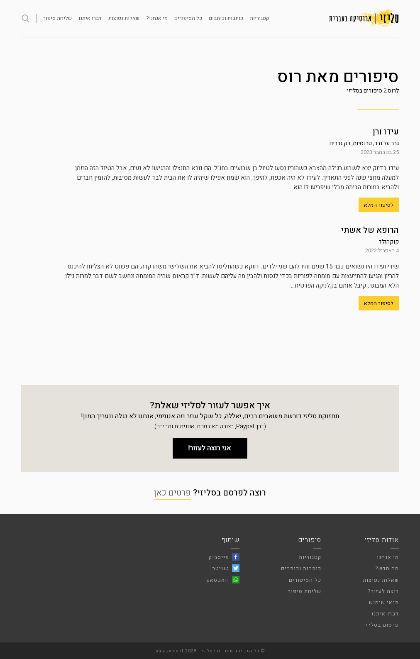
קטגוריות (259, 18)
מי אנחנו (388, 557)
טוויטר (220, 568)
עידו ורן (386, 132)
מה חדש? (387, 568)
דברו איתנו (90, 18)
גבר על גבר (386, 143)
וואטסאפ (217, 580)
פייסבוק (219, 557)
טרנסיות (362, 143)
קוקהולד (388, 241)
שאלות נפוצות (123, 18)
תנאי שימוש (384, 602)
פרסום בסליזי (381, 625)
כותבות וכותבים (226, 18)
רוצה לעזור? (383, 591)
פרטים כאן (172, 493)
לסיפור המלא (378, 205)
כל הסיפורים (188, 18)
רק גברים (340, 143)
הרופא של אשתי (370, 230)
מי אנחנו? (157, 18)
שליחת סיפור (57, 18)
